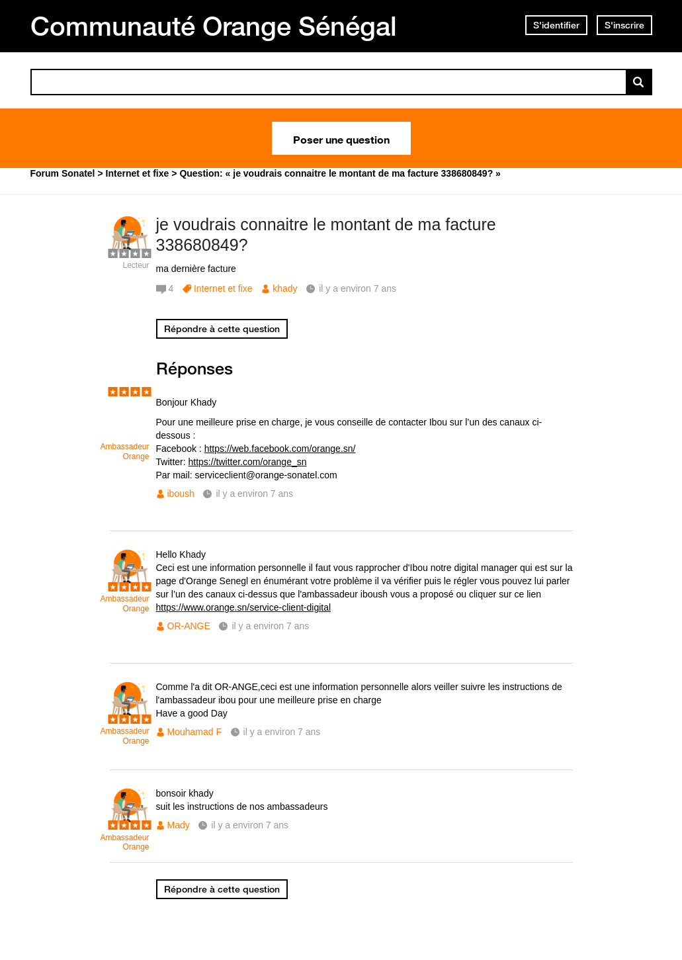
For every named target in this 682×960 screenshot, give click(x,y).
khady (285, 288)
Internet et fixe (223, 288)
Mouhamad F (194, 731)
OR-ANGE (188, 626)
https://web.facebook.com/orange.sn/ (280, 448)
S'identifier (556, 25)
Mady (178, 825)
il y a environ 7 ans (254, 493)
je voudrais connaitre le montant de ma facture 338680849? (326, 234)
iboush (180, 493)
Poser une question (341, 138)
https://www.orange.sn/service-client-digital (243, 607)
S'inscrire (624, 25)
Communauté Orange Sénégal (213, 25)
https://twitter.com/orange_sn (248, 462)
